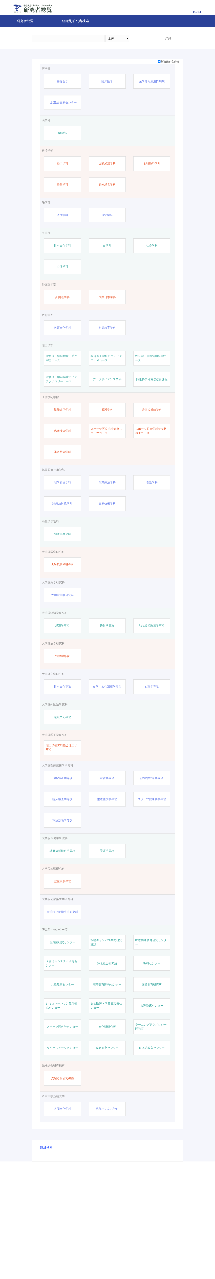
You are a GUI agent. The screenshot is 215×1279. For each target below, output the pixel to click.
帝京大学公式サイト (76, 1264)
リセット (163, 1236)
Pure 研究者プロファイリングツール (131, 1264)
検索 (144, 38)
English (197, 12)
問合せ (99, 1264)
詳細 (168, 38)
